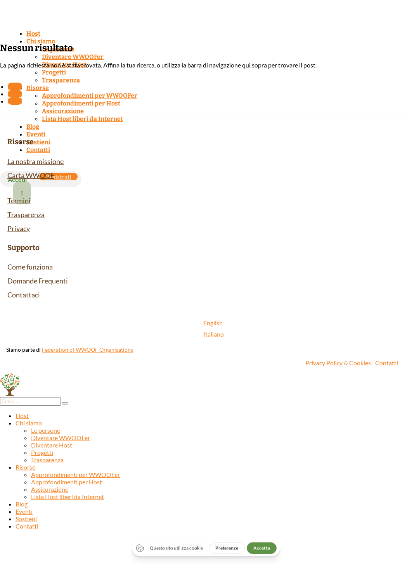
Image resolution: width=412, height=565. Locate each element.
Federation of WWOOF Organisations (87, 349)
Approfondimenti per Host (81, 103)
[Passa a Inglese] (191, 544)
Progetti (54, 72)
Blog (32, 126)
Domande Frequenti (37, 280)
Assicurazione (63, 111)
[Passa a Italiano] (213, 334)
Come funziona (30, 267)
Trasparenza (61, 80)
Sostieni (38, 142)
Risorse (37, 88)
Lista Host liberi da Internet (82, 119)
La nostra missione (35, 161)
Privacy (18, 228)
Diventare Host (51, 445)
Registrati (58, 176)
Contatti (38, 150)
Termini (19, 200)
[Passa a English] (213, 322)
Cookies (360, 362)
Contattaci (23, 294)
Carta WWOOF (30, 175)
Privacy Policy (324, 362)
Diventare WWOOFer (73, 56)
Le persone (45, 430)
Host (33, 33)
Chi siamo (40, 41)
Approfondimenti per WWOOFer (89, 95)
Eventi (35, 134)
